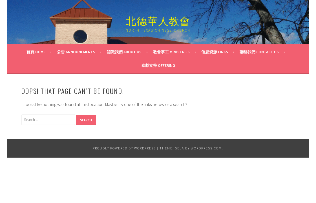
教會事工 (171, 51)
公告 (76, 51)
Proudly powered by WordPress (124, 148)
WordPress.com (206, 148)
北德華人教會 (158, 20)
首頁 (35, 51)
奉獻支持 (158, 65)
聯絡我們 (259, 51)
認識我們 (124, 51)
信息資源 (214, 51)
